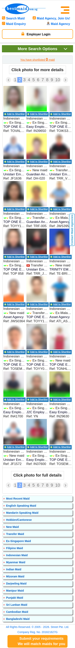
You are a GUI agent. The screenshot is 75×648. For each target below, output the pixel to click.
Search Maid (13, 18)
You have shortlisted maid (37, 59)
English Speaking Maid (21, 505)
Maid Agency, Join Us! (51, 18)
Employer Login (35, 34)
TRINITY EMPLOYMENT (60, 269)
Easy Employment (37, 127)
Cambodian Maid (17, 611)
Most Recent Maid (18, 498)
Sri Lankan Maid (16, 604)
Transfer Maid (15, 534)
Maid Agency (58, 24)
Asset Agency (59, 222)
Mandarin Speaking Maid (22, 512)
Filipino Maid (14, 548)
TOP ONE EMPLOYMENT (14, 127)
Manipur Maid (15, 590)
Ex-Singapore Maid (18, 541)
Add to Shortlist (16, 114)
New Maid (12, 526)
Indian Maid (13, 569)
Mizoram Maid (15, 576)
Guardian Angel (37, 174)
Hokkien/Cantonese (19, 519)
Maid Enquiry (14, 24)
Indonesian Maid (17, 555)
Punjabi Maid (14, 597)
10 (57, 79)
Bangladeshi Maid (18, 618)
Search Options (43, 49)
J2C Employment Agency (37, 412)
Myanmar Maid (15, 562)
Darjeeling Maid (16, 583)
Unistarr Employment (14, 174)
